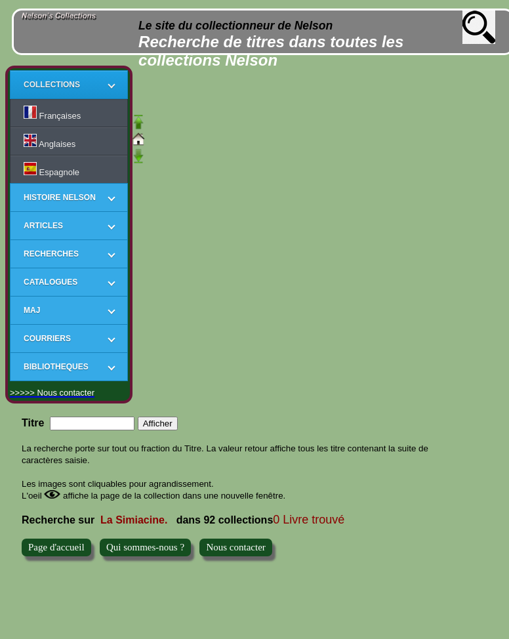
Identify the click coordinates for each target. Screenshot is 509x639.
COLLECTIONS (52, 84)
